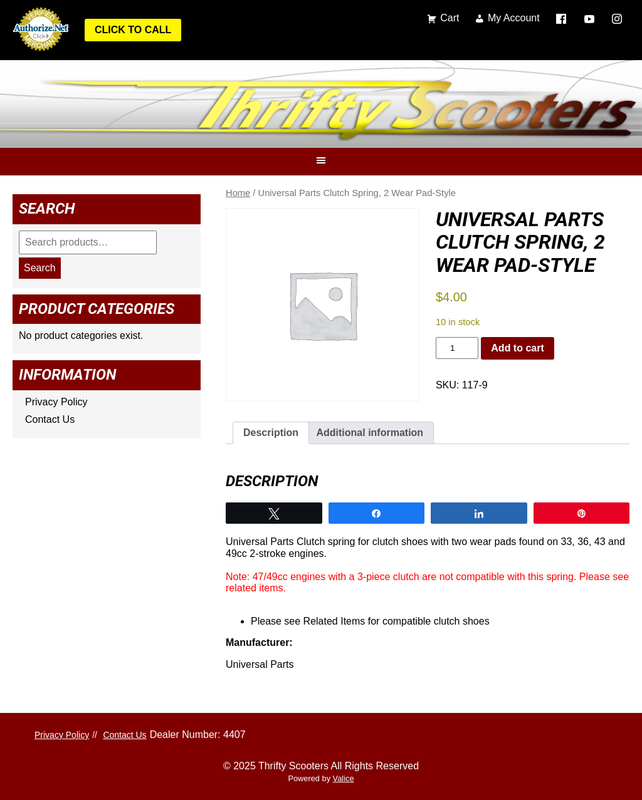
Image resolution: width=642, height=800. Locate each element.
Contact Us (50, 419)
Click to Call (133, 29)
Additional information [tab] (369, 432)
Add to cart (517, 348)
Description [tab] (270, 432)
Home (238, 193)
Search (40, 267)
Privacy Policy (56, 402)
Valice (343, 778)
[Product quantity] (457, 348)
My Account (514, 18)
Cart (449, 18)
